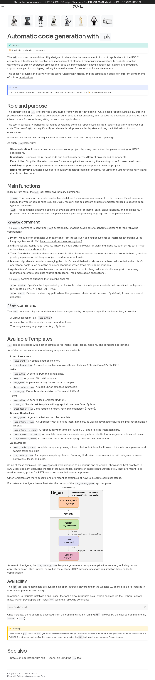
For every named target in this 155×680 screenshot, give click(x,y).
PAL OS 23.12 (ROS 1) (128, 2)
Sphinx (20, 676)
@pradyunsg (33, 676)
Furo (43, 676)
